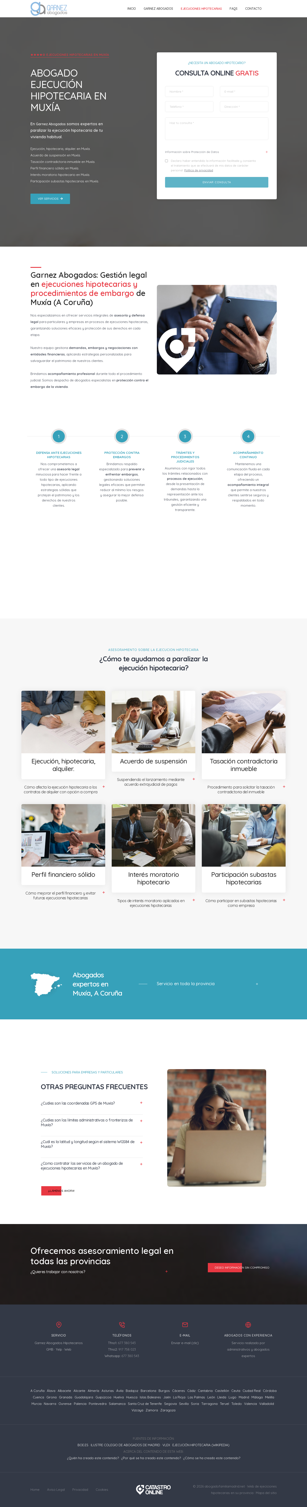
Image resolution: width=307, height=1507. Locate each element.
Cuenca (38, 1397)
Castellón (222, 1391)
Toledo (236, 1404)
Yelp (59, 1349)
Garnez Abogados (158, 9)
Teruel (224, 1404)
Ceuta (235, 1391)
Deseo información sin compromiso (238, 1267)
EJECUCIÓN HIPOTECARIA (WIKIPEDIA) (200, 1445)
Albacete (64, 1391)
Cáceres (178, 1391)
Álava (51, 1391)
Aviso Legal (56, 1490)
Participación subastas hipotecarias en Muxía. (64, 181)
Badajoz (132, 1391)
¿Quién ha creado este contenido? (93, 1458)
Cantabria (205, 1391)
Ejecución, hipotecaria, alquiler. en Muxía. (60, 148)
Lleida (221, 1397)
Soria (195, 1404)
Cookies (102, 1490)
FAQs (233, 9)
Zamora (152, 1410)
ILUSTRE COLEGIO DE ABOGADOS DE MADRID (125, 1445)
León (211, 1397)
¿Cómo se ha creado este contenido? (211, 1458)
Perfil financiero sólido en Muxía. (54, 168)
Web (67, 1349)
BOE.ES (83, 1445)
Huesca (131, 1397)
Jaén (167, 1397)
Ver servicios (50, 199)
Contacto (253, 9)
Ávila (119, 1391)
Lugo (232, 1397)
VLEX (166, 1445)
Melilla (269, 1397)
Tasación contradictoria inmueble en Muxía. (62, 161)
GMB (49, 1349)
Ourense (65, 1404)
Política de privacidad (214, 174)
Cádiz (191, 1391)
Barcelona (148, 1391)
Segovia (170, 1404)
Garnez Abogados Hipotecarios (59, 1343)
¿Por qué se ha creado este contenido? (151, 1458)
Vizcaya (137, 1410)
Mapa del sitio (266, 1493)
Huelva (119, 1397)
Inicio (131, 9)
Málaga (257, 1397)
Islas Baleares (150, 1397)
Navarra (50, 1404)
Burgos (164, 1391)
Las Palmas (196, 1397)
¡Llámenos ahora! (58, 1191)
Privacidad (80, 1490)
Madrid (244, 1397)
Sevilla (184, 1404)
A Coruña (37, 1391)
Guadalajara (84, 1397)
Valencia (250, 1404)
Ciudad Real (252, 1391)
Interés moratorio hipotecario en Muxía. (60, 174)
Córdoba (270, 1391)
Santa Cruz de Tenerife (145, 1404)
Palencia (80, 1404)
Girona (51, 1397)
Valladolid (266, 1404)
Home (35, 1490)
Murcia (36, 1404)
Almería (93, 1391)
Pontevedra (98, 1404)
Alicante (79, 1391)
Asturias (108, 1391)
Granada (65, 1397)
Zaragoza (167, 1410)
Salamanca (117, 1404)
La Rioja (179, 1397)
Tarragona (209, 1404)
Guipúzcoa (103, 1397)
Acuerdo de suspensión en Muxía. (55, 155)
